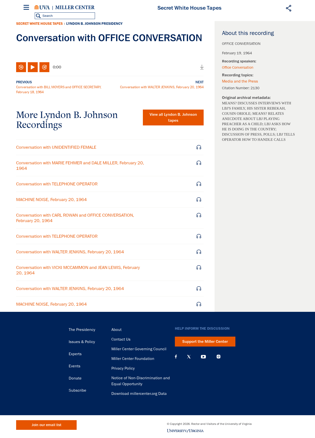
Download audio (202, 67)
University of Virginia (42, 7)
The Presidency (82, 329)
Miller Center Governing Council (138, 349)
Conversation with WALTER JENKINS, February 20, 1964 (162, 87)
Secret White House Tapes (39, 23)
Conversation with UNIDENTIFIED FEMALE (56, 147)
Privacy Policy (123, 368)
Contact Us (120, 339)
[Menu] (27, 8)
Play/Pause (33, 67)
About (116, 329)
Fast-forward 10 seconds (44, 67)
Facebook (176, 357)
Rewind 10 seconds (21, 67)
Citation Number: (236, 88)
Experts (75, 353)
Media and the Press (240, 81)
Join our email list (46, 425)
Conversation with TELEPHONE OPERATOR (56, 184)
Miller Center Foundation (132, 358)
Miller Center (74, 7)
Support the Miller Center (205, 341)
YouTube (203, 357)
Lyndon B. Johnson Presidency (94, 23)
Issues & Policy (82, 341)
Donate (75, 378)
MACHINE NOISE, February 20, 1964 (51, 199)
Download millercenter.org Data (139, 393)
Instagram (218, 356)
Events (74, 366)
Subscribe (77, 390)
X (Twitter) (189, 356)
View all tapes (173, 117)
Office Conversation (237, 67)
